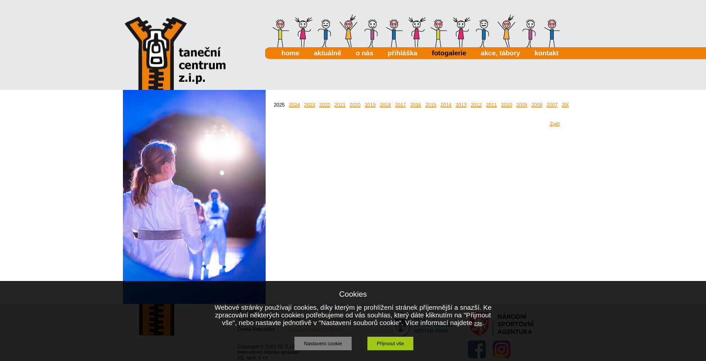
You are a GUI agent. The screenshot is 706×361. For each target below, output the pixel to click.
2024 (294, 104)
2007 (552, 104)
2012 (476, 104)
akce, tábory (500, 53)
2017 (400, 104)
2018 (385, 104)
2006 (566, 104)
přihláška (402, 53)
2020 (354, 104)
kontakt (546, 53)
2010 (506, 104)
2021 (340, 104)
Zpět (555, 123)
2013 (461, 104)
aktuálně (327, 53)
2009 (521, 104)
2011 (491, 104)
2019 (370, 104)
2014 (445, 104)
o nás (364, 53)
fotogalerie (449, 53)
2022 (324, 104)
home (290, 53)
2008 (536, 104)
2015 (430, 104)
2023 (309, 104)
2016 (415, 104)
